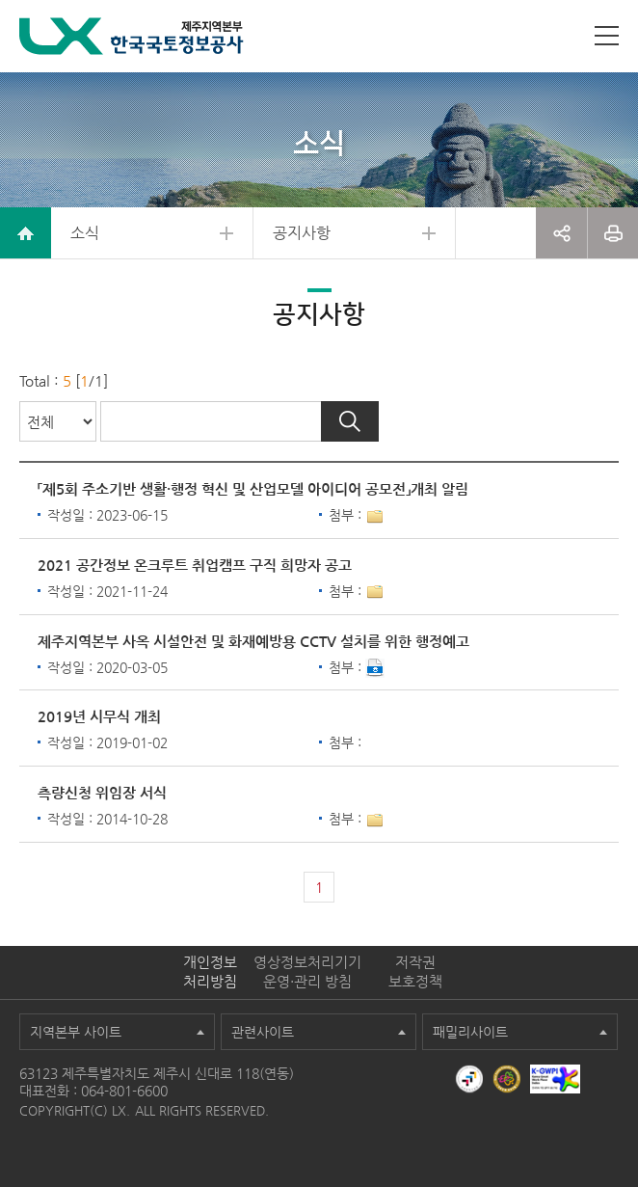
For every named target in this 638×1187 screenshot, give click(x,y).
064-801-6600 (124, 1090)
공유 (561, 232)
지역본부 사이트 (75, 1031)
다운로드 (375, 668)
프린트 (613, 232)
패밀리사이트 (470, 1031)
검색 (350, 421)
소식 (84, 233)
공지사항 (302, 233)
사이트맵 (607, 35)
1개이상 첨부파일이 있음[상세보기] (375, 516)
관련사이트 (262, 1031)
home (25, 232)
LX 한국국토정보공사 (131, 36)
